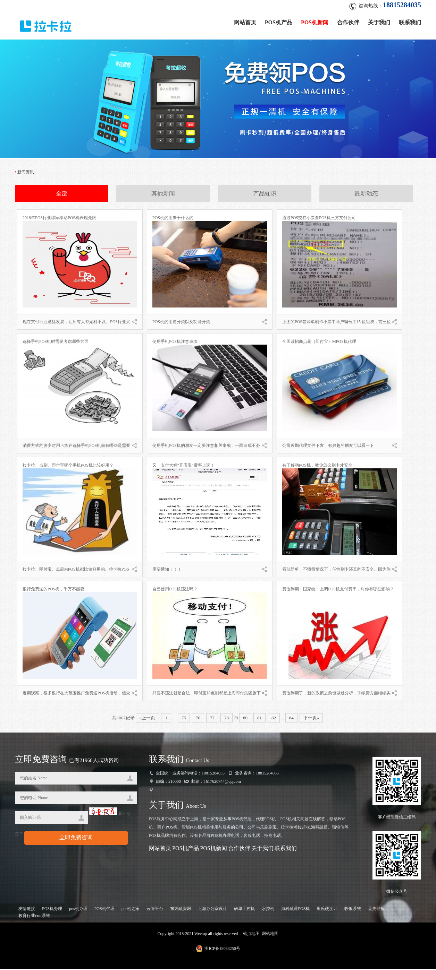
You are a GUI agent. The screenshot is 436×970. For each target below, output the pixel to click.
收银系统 (352, 909)
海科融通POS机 (295, 909)
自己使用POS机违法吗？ (175, 589)
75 (184, 718)
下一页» (311, 718)
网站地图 (270, 934)
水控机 (268, 909)
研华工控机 (244, 909)
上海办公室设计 (212, 909)
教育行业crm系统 (34, 916)
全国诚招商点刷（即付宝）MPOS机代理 (319, 342)
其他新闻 (163, 194)
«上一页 (148, 718)
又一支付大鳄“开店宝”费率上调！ (183, 466)
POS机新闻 (314, 22)
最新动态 (366, 194)
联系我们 (410, 22)
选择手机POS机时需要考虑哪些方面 (56, 342)
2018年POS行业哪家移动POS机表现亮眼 (59, 218)
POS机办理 (52, 909)
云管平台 (154, 909)
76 (198, 718)
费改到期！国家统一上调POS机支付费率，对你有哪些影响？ (338, 589)
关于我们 (379, 22)
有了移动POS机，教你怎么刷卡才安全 (317, 466)
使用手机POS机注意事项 (175, 342)
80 (245, 718)
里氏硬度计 (327, 909)
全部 (62, 194)
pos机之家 (130, 909)
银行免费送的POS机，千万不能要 (53, 589)
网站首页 (245, 22)
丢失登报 (376, 909)
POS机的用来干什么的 (172, 218)
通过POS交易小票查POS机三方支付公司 (319, 218)
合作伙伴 (348, 22)
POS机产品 (278, 22)
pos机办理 (78, 909)
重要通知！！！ (167, 570)
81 (259, 718)
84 (291, 718)
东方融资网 (180, 909)
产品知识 (264, 194)
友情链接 (26, 909)
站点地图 (251, 934)
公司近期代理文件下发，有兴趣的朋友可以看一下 (328, 446)
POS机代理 (104, 909)
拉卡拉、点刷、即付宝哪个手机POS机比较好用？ (68, 466)
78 (226, 718)
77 (212, 718)
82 (273, 718)
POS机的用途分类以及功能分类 (181, 322)
